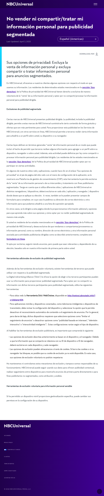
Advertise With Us (9, 477)
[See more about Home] (21, 4)
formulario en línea (16, 239)
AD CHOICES (7, 435)
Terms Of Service (9, 463)
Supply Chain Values (10, 470)
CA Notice (7, 456)
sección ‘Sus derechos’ (20, 162)
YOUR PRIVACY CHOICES (13, 449)
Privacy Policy (8, 442)
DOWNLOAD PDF (89, 54)
